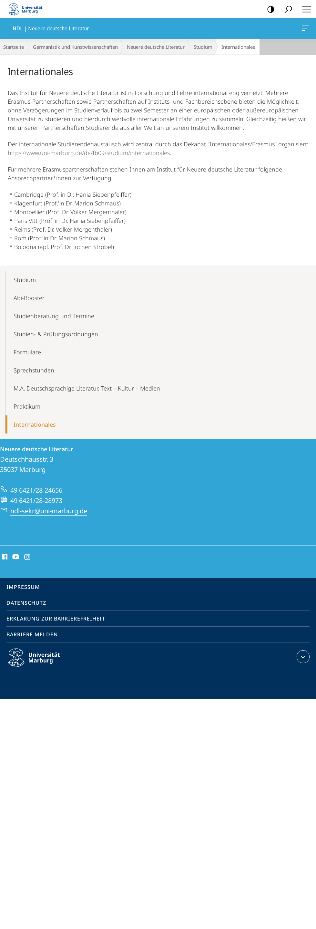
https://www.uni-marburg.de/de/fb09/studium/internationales (89, 153)
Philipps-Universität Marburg (39, 663)
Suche (286, 9)
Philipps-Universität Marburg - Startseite (27, 9)
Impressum (23, 586)
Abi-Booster (29, 298)
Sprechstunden (34, 370)
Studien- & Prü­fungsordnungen (56, 334)
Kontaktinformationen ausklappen (302, 657)
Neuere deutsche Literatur (156, 47)
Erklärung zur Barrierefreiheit (55, 618)
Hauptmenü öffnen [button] (304, 9)
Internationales (35, 424)
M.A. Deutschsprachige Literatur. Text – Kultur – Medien (87, 388)
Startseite (13, 47)
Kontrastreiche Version (268, 9)
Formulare (27, 352)
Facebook (4, 557)
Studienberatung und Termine (54, 316)
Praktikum (27, 406)
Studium (203, 47)
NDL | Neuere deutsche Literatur (304, 29)
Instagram (28, 557)
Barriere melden (32, 634)
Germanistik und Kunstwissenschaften (75, 47)
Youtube (15, 557)
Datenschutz (26, 602)
